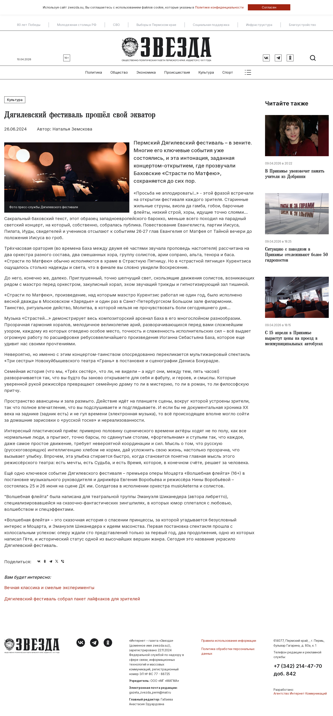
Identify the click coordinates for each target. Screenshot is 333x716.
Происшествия (177, 70)
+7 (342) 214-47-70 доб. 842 (298, 668)
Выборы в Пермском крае (156, 25)
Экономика (146, 70)
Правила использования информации (228, 638)
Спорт (227, 70)
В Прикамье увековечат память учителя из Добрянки (296, 173)
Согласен (269, 7)
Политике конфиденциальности (219, 7)
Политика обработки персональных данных (228, 649)
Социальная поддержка (211, 25)
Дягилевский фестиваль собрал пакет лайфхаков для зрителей (72, 596)
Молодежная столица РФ (76, 25)
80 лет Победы (28, 25)
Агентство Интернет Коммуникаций (300, 691)
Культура (206, 70)
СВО (116, 25)
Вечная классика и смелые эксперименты (49, 585)
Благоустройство (302, 25)
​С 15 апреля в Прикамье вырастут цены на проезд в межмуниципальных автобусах (295, 339)
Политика (93, 70)
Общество (119, 70)
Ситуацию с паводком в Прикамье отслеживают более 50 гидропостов (295, 255)
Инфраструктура (259, 25)
